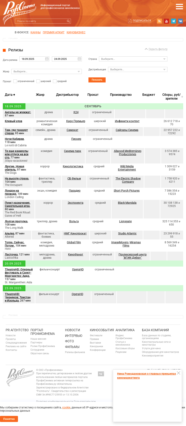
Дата (9, 95)
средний (62, 81)
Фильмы (72, 347)
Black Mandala (127, 202)
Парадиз (74, 190)
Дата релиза (10, 60)
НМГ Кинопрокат (75, 233)
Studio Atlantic (127, 233)
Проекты (11, 339)
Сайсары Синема (127, 130)
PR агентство (17, 330)
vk (180, 21)
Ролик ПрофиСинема (42, 346)
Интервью (73, 336)
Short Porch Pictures (127, 190)
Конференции (98, 350)
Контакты (11, 350)
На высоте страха (16, 178)
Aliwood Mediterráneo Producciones (127, 152)
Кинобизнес (76, 32)
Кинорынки (96, 346)
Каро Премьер (75, 121)
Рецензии (121, 352)
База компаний (155, 330)
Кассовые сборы (125, 348)
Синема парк (72, 151)
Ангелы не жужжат (17, 112)
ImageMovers (119, 242)
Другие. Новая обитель (14, 168)
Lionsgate (125, 221)
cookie (66, 407)
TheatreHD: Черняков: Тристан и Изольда (17, 297)
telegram (173, 21)
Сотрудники (37, 349)
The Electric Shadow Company (128, 180)
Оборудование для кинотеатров (160, 352)
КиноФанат (75, 254)
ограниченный (26, 81)
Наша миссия (38, 338)
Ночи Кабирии (14, 138)
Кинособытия (102, 330)
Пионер (76, 138)
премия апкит (53, 32)
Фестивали (96, 335)
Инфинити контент (127, 121)
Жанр (6, 71)
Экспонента (75, 202)
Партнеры (36, 342)
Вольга (74, 221)
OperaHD (78, 269)
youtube (166, 21)
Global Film (74, 242)
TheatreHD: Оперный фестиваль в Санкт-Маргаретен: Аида (19, 272)
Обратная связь (39, 353)
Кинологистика (73, 166)
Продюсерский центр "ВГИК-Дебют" (133, 256)
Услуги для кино (151, 348)
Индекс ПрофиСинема (124, 337)
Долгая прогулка (16, 221)
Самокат (72, 130)
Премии (94, 339)
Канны (35, 32)
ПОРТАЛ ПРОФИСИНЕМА (42, 332)
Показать (97, 79)
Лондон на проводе (12, 192)
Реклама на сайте (16, 346)
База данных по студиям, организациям (156, 337)
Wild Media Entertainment (127, 168)
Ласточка (11, 254)
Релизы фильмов (75, 352)
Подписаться (142, 20)
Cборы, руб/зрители (171, 96)
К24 (76, 112)
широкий (46, 81)
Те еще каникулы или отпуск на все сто (16, 154)
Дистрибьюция (97, 69)
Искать (68, 21)
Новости (11, 335)
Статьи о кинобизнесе (123, 343)
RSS (159, 21)
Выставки (95, 342)
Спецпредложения (16, 342)
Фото (69, 341)
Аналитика (125, 330)
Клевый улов (13, 121)
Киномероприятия (152, 355)
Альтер (9, 233)
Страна (92, 59)
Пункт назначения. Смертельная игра (17, 204)
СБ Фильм (74, 178)
